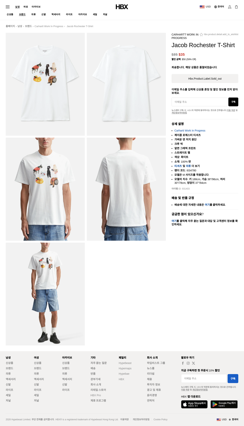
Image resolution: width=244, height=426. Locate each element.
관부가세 (95, 379)
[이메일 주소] (199, 102)
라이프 (9, 389)
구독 (233, 102)
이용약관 (124, 419)
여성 (25, 7)
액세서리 (11, 379)
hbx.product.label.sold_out (205, 78)
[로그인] (230, 7)
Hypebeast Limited (20, 419)
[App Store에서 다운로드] (194, 404)
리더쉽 (150, 373)
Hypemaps (125, 368)
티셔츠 (178, 166)
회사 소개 (96, 384)
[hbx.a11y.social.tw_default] (193, 363)
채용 (149, 379)
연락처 (150, 400)
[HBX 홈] (122, 6)
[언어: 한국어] (219, 7)
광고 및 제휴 (154, 389)
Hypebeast (125, 363)
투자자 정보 (153, 384)
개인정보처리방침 (179, 113)
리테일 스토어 (98, 389)
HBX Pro (96, 395)
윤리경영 (152, 395)
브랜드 (28, 26)
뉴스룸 (150, 368)
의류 (188, 166)
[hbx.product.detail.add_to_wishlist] (219, 35)
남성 (17, 7)
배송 (93, 368)
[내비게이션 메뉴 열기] (8, 7)
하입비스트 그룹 (156, 363)
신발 (8, 384)
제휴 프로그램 (98, 400)
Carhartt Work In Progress (49, 26)
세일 (8, 395)
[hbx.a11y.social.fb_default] (183, 363)
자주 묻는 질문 (99, 363)
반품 (93, 373)
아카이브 (36, 7)
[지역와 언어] (227, 419)
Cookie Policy (160, 419)
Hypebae (124, 373)
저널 (8, 400)
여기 (207, 204)
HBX (121, 379)
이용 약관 (231, 110)
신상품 (9, 363)
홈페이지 (10, 26)
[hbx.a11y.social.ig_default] (188, 363)
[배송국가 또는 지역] (205, 7)
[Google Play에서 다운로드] (224, 404)
